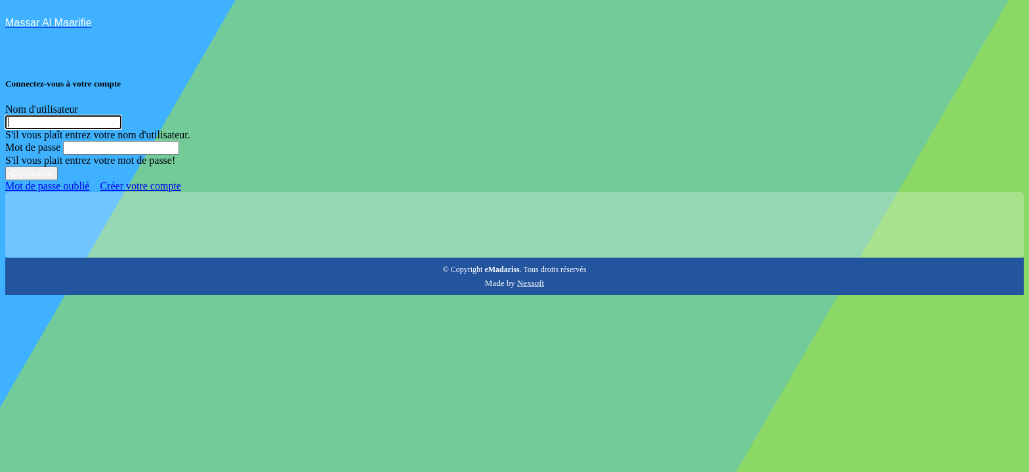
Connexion (31, 173)
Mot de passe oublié (47, 185)
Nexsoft (530, 283)
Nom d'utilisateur (41, 109)
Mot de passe (32, 147)
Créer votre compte (140, 185)
